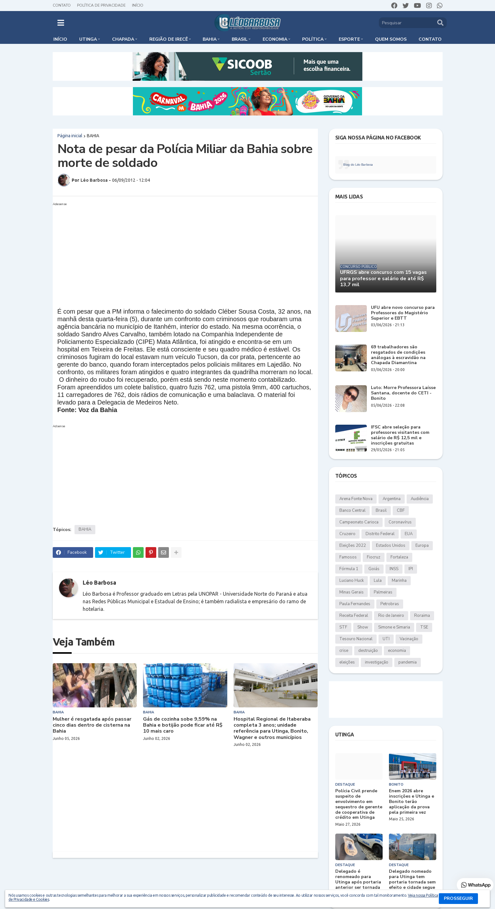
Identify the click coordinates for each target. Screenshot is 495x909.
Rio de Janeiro (391, 615)
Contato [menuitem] (430, 39)
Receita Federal (353, 615)
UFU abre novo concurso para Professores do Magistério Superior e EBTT (403, 313)
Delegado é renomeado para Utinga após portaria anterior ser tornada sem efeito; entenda (358, 882)
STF (343, 627)
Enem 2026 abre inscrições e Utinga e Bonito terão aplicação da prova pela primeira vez (411, 801)
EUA (409, 534)
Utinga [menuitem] (88, 39)
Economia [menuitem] (275, 39)
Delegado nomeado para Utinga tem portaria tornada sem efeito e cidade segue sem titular (412, 882)
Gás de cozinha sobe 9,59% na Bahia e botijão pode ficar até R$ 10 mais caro (183, 725)
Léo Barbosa (99, 582)
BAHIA (93, 135)
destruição (368, 650)
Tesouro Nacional (356, 639)
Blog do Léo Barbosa (358, 164)
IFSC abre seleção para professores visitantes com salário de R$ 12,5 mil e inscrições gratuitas (400, 435)
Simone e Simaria (394, 627)
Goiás (373, 569)
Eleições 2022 (352, 545)
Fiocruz (373, 557)
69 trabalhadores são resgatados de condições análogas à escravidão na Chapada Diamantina (398, 355)
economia (397, 650)
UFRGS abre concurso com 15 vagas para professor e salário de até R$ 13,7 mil (383, 278)
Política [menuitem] (313, 39)
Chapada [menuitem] (123, 39)
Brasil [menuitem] (240, 39)
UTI (386, 639)
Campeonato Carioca (359, 522)
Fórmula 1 (348, 569)
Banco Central (352, 510)
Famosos (348, 557)
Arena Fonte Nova (356, 499)
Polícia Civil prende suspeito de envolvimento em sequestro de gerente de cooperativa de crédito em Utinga (358, 804)
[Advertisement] (179, 252)
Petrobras (389, 604)
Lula (378, 580)
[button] (61, 22)
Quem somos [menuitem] (391, 39)
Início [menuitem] (60, 39)
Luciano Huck (351, 580)
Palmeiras (383, 592)
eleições (347, 662)
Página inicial (69, 135)
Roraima (422, 615)
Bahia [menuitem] (210, 39)
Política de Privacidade (101, 5)
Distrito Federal (380, 534)
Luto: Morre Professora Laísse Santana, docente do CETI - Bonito (403, 393)
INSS (394, 569)
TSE (424, 627)
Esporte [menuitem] (349, 39)
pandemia (407, 662)
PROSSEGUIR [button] (458, 898)
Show (362, 627)
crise (343, 650)
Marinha (399, 580)
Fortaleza (399, 557)
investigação (376, 662)
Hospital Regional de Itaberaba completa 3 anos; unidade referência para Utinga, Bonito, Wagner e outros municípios (272, 728)
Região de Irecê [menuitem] (168, 39)
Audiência (420, 499)
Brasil (381, 510)
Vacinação (409, 639)
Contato (62, 5)
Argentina (392, 499)
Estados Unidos (390, 545)
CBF (401, 510)
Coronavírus (400, 522)
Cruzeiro (347, 534)
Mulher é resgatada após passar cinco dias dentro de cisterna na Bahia (92, 725)
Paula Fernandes (354, 604)
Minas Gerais (351, 592)
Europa (422, 545)
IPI (411, 569)
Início (137, 5)
